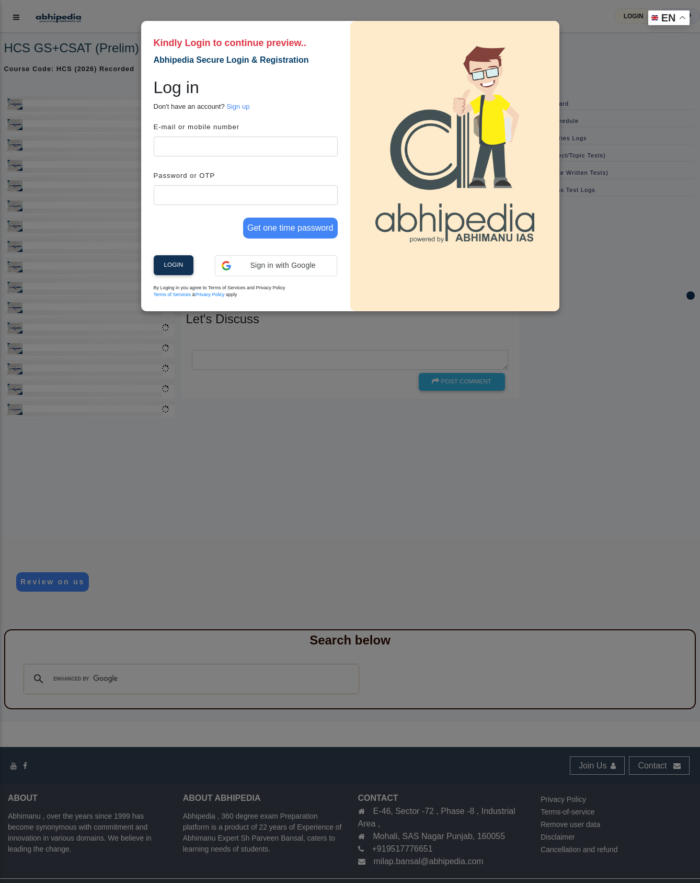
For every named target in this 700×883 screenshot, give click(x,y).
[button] (276, 265)
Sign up (237, 106)
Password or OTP (184, 175)
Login (173, 264)
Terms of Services (172, 294)
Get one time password (290, 227)
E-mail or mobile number (197, 127)
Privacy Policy (210, 294)
